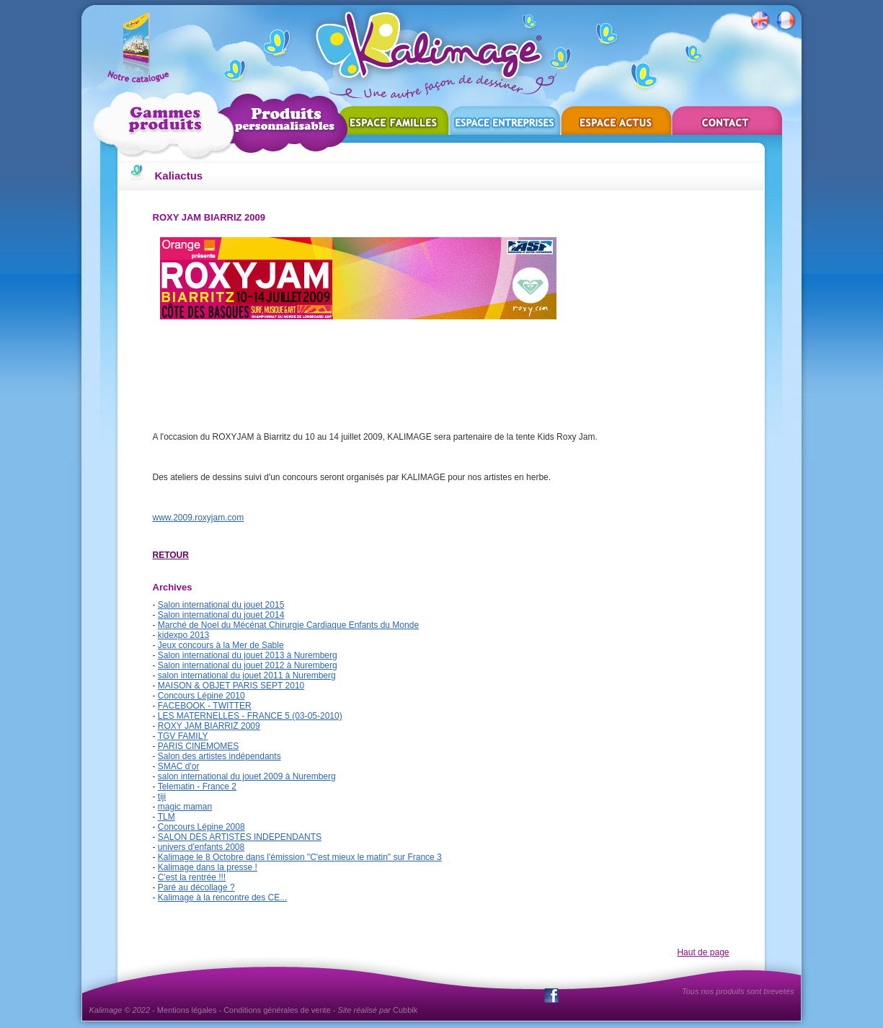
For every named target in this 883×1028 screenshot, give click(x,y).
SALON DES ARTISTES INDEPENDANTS (239, 837)
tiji (162, 797)
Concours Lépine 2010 (201, 696)
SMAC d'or (179, 766)
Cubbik (405, 1010)
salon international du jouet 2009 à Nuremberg (247, 776)
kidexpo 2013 (183, 635)
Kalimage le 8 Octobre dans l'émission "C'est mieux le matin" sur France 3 (300, 857)
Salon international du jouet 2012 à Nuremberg (247, 665)
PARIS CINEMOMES (198, 746)
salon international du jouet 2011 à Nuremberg (247, 675)
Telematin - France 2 (197, 786)
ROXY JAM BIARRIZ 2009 (209, 726)
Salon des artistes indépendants (219, 756)
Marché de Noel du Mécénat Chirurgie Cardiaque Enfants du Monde (288, 625)
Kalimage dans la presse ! (207, 867)
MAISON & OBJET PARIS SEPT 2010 (231, 686)
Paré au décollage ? (196, 887)
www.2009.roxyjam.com (198, 518)
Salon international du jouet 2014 (221, 615)
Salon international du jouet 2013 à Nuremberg (247, 655)
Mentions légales (187, 1010)
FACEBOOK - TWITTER (205, 706)
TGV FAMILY (183, 736)
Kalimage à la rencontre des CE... (222, 897)
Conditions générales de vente (277, 1010)
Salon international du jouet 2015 (221, 605)
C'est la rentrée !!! (192, 877)
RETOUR (171, 555)
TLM (166, 817)
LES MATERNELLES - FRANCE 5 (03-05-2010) (250, 716)
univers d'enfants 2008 (201, 847)
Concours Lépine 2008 (201, 827)
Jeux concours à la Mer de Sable (221, 645)
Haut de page (703, 952)
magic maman (185, 807)
